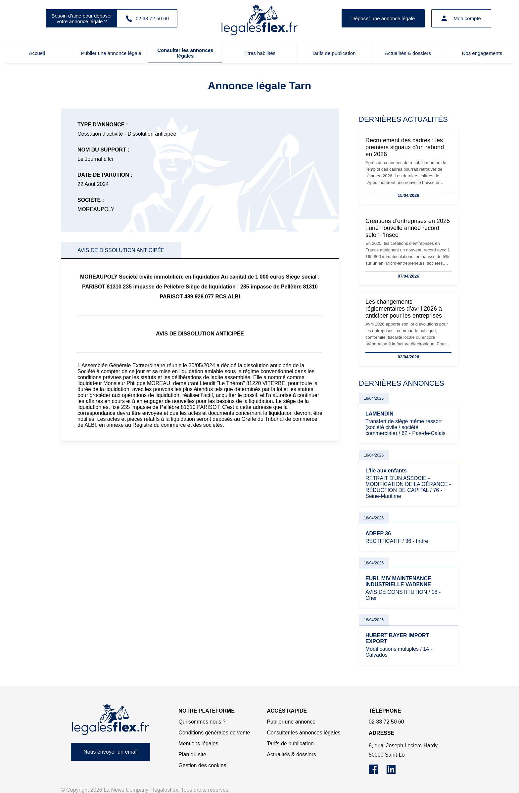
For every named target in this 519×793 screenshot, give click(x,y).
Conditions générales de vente (214, 732)
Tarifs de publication (334, 53)
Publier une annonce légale (111, 53)
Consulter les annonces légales (185, 53)
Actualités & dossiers (408, 53)
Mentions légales (198, 743)
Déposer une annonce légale (383, 18)
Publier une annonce (291, 722)
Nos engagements (482, 53)
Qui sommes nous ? (201, 722)
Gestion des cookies (202, 765)
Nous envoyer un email (110, 752)
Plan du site (192, 754)
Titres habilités (259, 53)
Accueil (37, 53)
